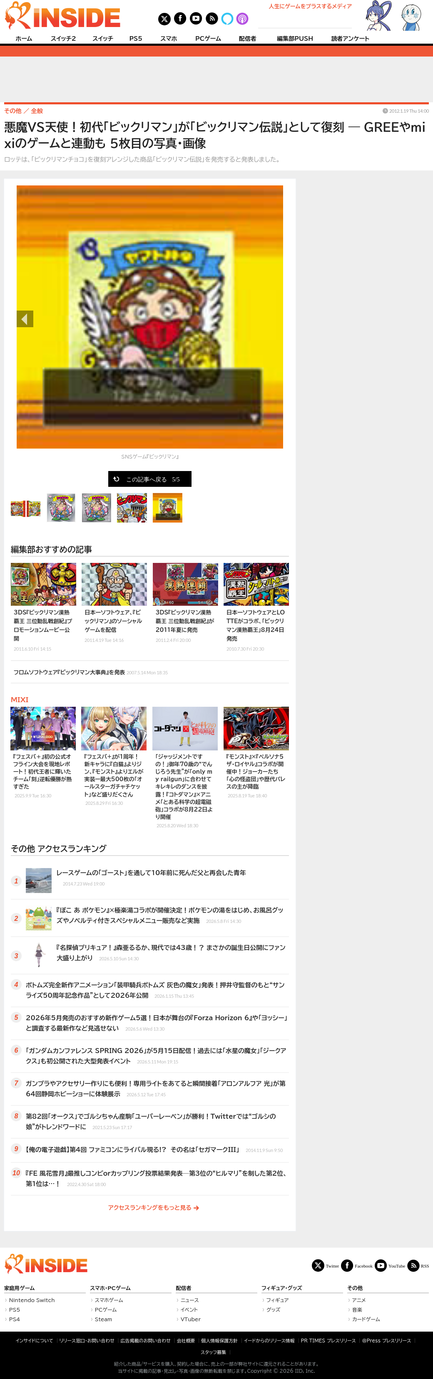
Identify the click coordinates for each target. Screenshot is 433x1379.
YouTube (396, 1265)
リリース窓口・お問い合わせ (87, 1340)
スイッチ (102, 39)
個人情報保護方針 (219, 1340)
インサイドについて (34, 1340)
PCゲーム (208, 39)
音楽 (357, 1309)
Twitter (332, 1265)
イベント (189, 1309)
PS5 (135, 39)
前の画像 (25, 319)
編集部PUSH (295, 39)
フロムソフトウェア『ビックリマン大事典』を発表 (91, 671)
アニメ (359, 1300)
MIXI (19, 699)
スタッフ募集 (213, 1352)
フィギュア (277, 1300)
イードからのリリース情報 (269, 1340)
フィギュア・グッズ (281, 1288)
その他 (355, 1288)
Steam (103, 1319)
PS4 (14, 1319)
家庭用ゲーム (19, 1288)
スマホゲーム (109, 1300)
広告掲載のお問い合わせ (146, 1340)
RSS (425, 1265)
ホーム (23, 39)
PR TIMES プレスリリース (328, 1340)
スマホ (168, 39)
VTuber (191, 1319)
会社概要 (186, 1340)
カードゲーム (366, 1319)
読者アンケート (350, 39)
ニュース (190, 1300)
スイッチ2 (63, 39)
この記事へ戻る (153, 479)
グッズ (273, 1309)
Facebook (364, 1265)
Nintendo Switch (32, 1300)
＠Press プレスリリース (386, 1340)
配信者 (247, 39)
